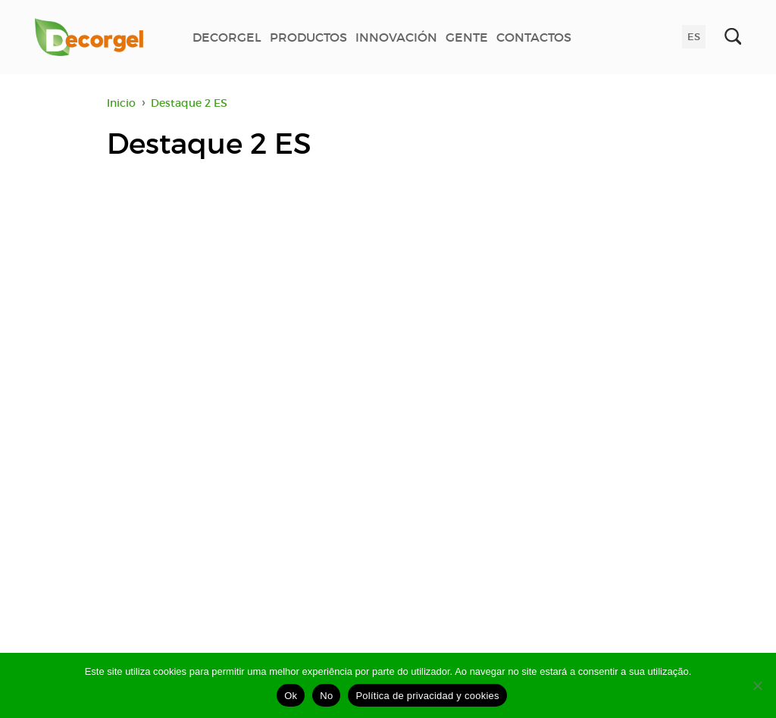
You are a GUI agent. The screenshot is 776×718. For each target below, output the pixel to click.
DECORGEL (226, 37)
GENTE (467, 37)
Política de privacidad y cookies (427, 695)
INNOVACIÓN (396, 37)
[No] (757, 685)
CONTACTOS (533, 37)
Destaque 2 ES (189, 103)
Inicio (121, 103)
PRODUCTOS (308, 37)
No (326, 695)
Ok (290, 695)
